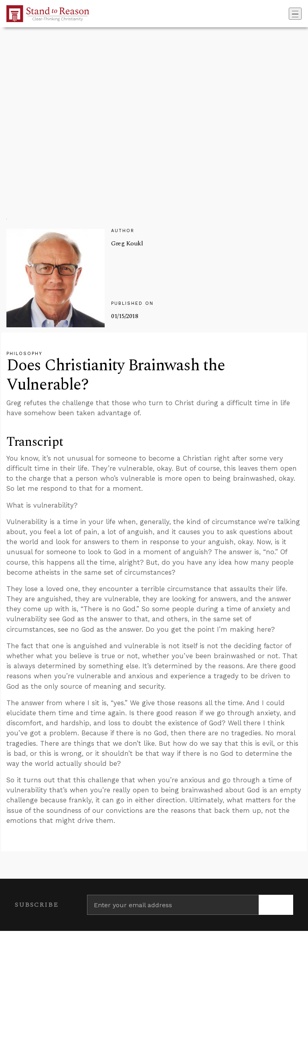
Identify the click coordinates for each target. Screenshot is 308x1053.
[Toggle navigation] (295, 14)
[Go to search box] (286, 13)
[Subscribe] (276, 905)
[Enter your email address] (173, 905)
